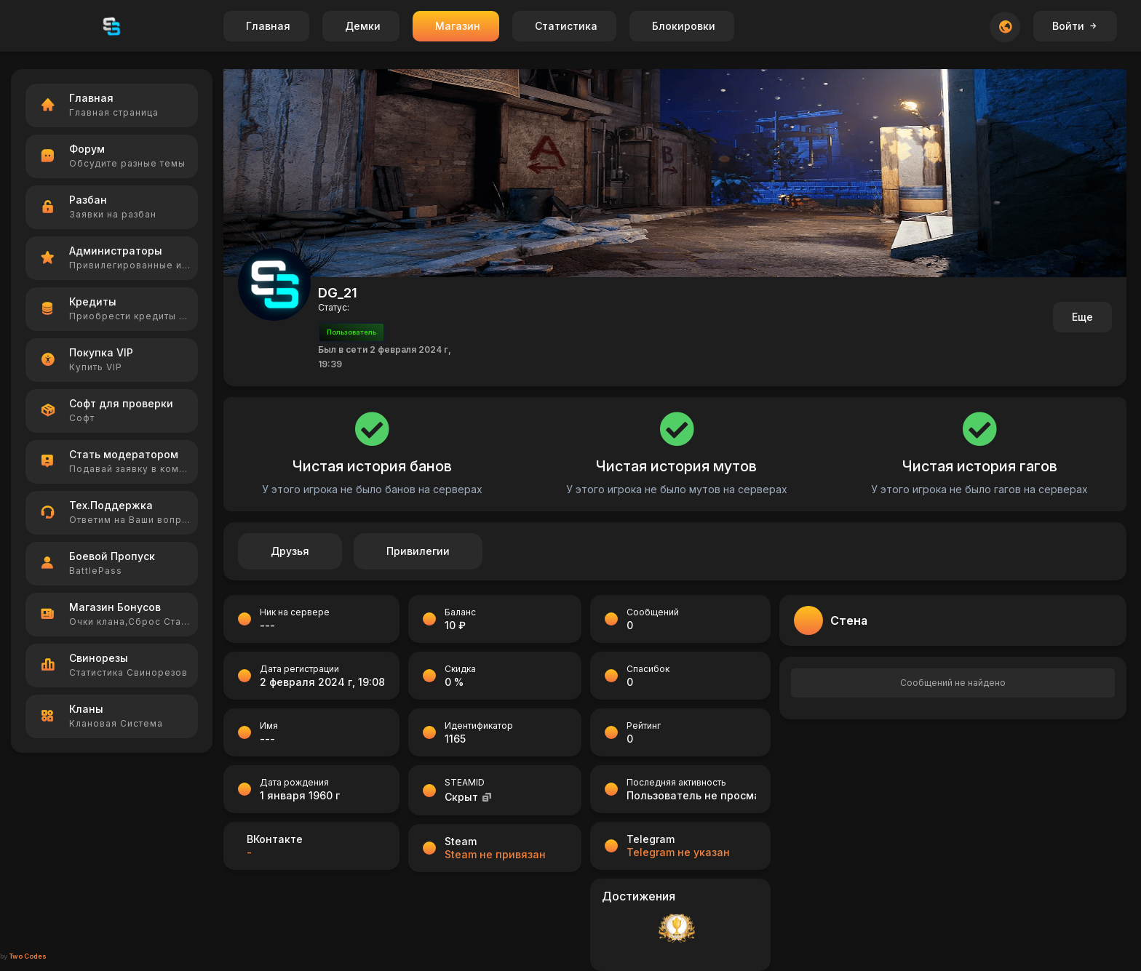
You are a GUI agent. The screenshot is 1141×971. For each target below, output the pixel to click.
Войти (1075, 26)
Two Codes (28, 956)
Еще (1082, 317)
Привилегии (418, 551)
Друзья (290, 551)
